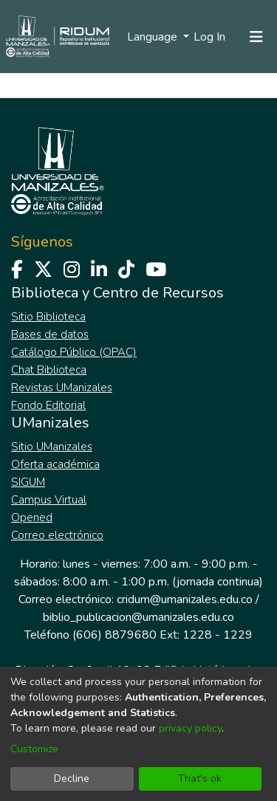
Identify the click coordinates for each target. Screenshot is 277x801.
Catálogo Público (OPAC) (74, 352)
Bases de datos (50, 334)
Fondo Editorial (48, 405)
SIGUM (28, 482)
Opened (31, 517)
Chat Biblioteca (48, 369)
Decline (71, 778)
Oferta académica (55, 464)
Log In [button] (210, 37)
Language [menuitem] (153, 37)
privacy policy (190, 728)
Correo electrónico (57, 535)
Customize (34, 749)
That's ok (200, 778)
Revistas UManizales (61, 387)
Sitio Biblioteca (48, 316)
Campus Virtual (48, 499)
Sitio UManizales (51, 446)
